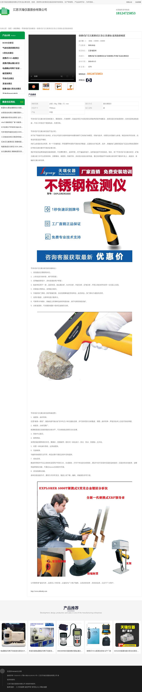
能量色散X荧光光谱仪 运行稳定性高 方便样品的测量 (12, 117)
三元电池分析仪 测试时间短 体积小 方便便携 (12, 137)
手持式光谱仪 (8, 78)
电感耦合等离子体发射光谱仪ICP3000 (14, 651)
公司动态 (91, 23)
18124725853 (95, 73)
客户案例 (111, 23)
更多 (22, 102)
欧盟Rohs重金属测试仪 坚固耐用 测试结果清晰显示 (12, 108)
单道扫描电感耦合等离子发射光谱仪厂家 (44, 651)
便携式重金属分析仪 (11, 63)
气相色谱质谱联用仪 (11, 48)
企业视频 (51, 23)
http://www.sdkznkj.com (39, 591)
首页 (10, 28)
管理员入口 (36, 687)
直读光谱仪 (7, 84)
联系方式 (131, 23)
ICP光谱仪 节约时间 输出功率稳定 (12, 127)
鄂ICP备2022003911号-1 (30, 675)
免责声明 (27, 687)
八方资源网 (20, 687)
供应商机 (30, 23)
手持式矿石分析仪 (28, 28)
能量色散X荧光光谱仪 (11, 89)
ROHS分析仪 (7, 43)
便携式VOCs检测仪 (10, 58)
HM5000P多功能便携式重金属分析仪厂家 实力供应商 (76, 651)
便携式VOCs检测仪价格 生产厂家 (99, 651)
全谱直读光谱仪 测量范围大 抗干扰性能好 (12, 113)
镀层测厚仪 (7, 73)
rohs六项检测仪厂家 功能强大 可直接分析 (12, 122)
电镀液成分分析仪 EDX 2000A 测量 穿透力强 (12, 147)
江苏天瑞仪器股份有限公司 (48, 675)
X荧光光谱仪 (7, 53)
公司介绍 (71, 23)
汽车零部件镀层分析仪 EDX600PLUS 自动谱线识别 (12, 132)
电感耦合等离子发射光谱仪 (13, 68)
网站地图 (43, 687)
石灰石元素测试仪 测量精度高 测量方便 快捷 (12, 142)
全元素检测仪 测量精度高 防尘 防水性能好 (12, 151)
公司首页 (10, 23)
